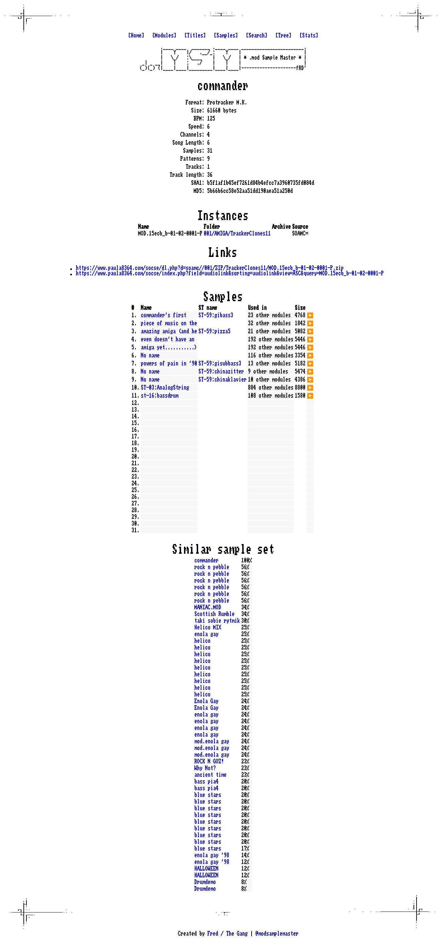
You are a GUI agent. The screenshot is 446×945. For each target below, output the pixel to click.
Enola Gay (206, 701)
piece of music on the (169, 323)
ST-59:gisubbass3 (219, 363)
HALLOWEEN (206, 868)
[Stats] (308, 35)
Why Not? (205, 768)
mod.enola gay (211, 741)
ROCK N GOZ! (209, 761)
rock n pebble (211, 567)
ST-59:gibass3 (215, 315)
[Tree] (283, 35)
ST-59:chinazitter (221, 371)
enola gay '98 (211, 855)
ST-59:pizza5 (214, 331)
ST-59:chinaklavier (222, 379)
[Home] (136, 35)
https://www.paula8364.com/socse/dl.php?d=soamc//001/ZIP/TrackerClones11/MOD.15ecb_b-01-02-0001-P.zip (210, 268)
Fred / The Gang (227, 933)
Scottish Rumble (214, 614)
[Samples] (226, 35)
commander (206, 560)
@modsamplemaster (277, 933)
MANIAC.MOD (207, 607)
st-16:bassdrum (159, 395)
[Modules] (164, 35)
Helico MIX (207, 627)
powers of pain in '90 (169, 363)
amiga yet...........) (169, 347)
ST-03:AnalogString (165, 387)
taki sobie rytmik (217, 620)
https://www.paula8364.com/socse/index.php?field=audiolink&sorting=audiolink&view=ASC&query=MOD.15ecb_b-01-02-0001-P (230, 273)
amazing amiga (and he (169, 331)
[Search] (256, 35)
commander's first (163, 315)
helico (202, 641)
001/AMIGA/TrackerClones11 (237, 233)
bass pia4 (206, 781)
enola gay (206, 634)
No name (150, 355)
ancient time (210, 775)
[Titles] (195, 35)
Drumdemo (205, 882)
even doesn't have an (167, 339)
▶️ (310, 314)
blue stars (207, 795)
